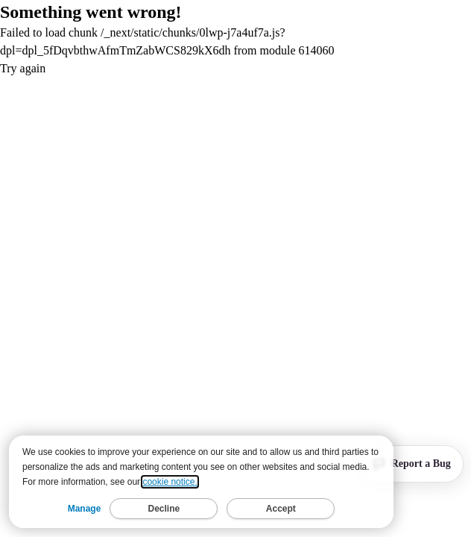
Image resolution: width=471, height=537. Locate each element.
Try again (22, 68)
